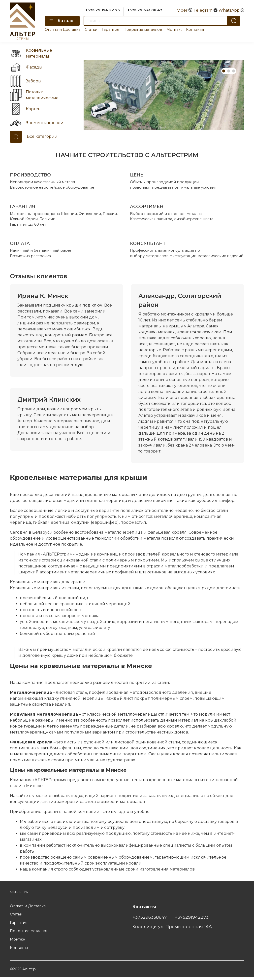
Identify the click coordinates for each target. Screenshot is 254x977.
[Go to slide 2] (228, 71)
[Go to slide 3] (233, 71)
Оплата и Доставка (62, 29)
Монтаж (174, 29)
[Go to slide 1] (223, 71)
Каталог (62, 20)
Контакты (195, 29)
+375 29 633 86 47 (144, 10)
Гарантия (110, 29)
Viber (182, 10)
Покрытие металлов (143, 29)
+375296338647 (149, 917)
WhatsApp (229, 10)
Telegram (203, 10)
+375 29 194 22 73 (103, 10)
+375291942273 (192, 917)
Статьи (91, 29)
